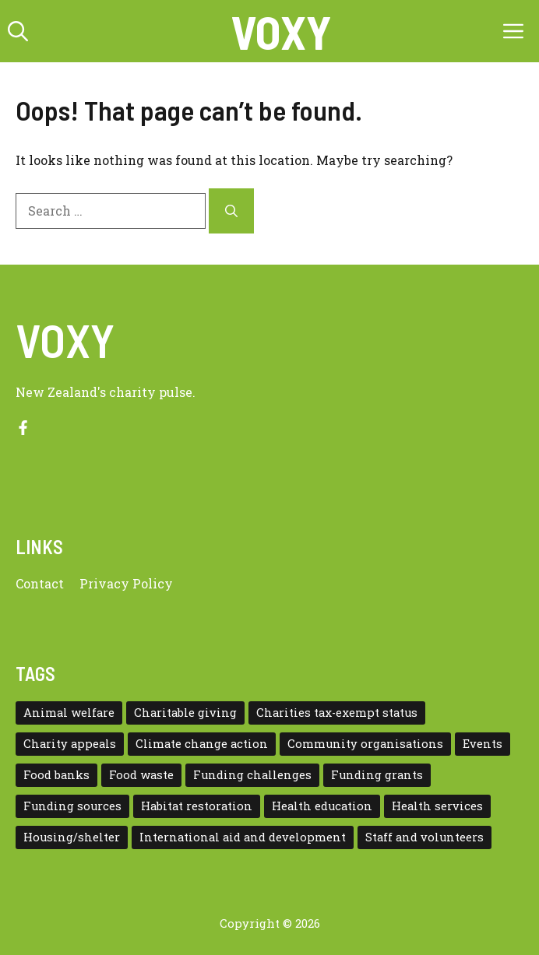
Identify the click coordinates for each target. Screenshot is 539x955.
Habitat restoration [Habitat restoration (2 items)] (196, 806)
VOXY (281, 31)
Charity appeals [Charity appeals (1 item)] (69, 743)
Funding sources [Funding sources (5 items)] (72, 806)
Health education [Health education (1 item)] (322, 806)
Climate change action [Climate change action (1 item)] (202, 743)
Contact (40, 583)
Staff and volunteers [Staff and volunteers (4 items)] (424, 837)
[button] (18, 31)
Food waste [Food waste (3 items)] (141, 774)
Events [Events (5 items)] (482, 743)
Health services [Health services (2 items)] (437, 806)
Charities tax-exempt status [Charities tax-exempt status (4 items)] (336, 712)
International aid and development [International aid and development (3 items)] (242, 837)
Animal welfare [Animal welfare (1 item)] (68, 712)
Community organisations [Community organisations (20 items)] (365, 743)
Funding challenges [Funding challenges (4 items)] (252, 774)
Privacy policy (126, 583)
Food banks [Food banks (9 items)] (56, 774)
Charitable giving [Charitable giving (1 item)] (185, 712)
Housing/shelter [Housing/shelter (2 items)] (71, 837)
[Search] (231, 210)
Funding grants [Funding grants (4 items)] (377, 774)
